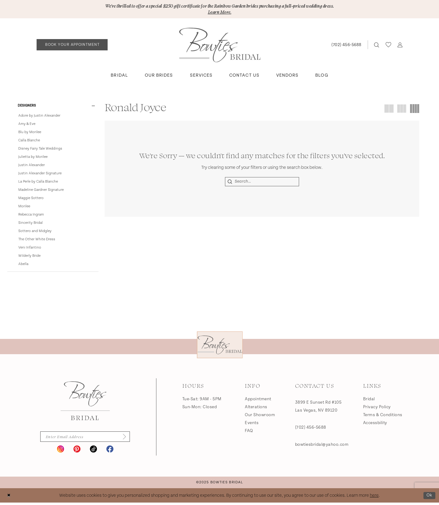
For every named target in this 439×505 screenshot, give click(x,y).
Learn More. (219, 12)
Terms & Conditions (382, 416)
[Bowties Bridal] (85, 402)
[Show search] (376, 45)
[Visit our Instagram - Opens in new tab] (60, 451)
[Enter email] (85, 438)
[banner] (220, 45)
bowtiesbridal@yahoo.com (322, 446)
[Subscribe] (124, 438)
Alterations (256, 408)
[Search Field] (262, 182)
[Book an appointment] (72, 45)
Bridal (369, 400)
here (374, 497)
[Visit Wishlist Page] (388, 45)
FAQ (249, 432)
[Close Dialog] (9, 497)
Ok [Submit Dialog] (429, 497)
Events (252, 424)
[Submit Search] (230, 182)
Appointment (258, 400)
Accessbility (375, 424)
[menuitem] (72, 45)
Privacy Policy (377, 408)
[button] (399, 45)
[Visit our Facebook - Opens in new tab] (109, 451)
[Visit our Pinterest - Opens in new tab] (76, 451)
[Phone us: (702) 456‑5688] (346, 45)
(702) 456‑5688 (310, 429)
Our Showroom (260, 416)
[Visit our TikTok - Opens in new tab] (93, 451)
